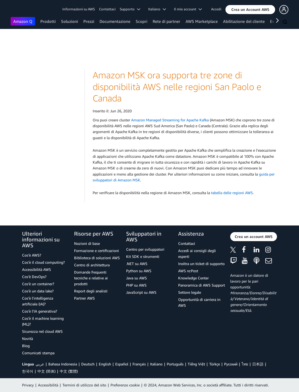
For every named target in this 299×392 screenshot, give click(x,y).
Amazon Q (22, 21)
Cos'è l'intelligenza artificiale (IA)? (37, 301)
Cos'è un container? (38, 284)
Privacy (28, 385)
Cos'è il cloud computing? (43, 262)
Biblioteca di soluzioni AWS (97, 257)
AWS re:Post (188, 271)
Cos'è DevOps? (34, 276)
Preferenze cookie (125, 385)
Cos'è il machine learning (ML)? (43, 321)
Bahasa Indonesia (62, 364)
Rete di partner (166, 21)
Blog (26, 345)
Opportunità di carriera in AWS (199, 302)
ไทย (245, 364)
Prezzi (88, 21)
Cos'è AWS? (31, 255)
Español (121, 364)
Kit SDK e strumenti (142, 256)
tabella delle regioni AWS (232, 192)
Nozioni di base (87, 243)
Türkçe (214, 364)
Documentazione (115, 21)
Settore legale (189, 292)
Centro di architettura (92, 265)
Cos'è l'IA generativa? (39, 311)
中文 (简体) (46, 371)
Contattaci (107, 9)
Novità (27, 338)
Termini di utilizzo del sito (84, 385)
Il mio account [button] (188, 9)
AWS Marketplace (202, 21)
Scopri (141, 21)
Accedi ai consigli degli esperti (197, 253)
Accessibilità (48, 385)
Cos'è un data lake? (38, 291)
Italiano (156, 364)
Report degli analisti (91, 291)
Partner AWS (84, 298)
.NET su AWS (136, 263)
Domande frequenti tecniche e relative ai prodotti (91, 278)
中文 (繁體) (69, 371)
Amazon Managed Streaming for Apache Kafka (170, 120)
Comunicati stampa (38, 353)
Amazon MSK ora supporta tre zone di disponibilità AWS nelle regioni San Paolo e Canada (177, 87)
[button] (250, 9)
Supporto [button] (130, 9)
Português (175, 364)
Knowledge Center (193, 278)
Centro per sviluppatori (145, 249)
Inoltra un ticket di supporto (201, 263)
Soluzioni (69, 21)
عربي (40, 364)
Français (139, 364)
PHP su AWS (136, 285)
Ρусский (230, 364)
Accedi (216, 9)
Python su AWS (138, 271)
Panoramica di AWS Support (201, 285)
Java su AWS (136, 278)
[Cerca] (285, 22)
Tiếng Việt (196, 364)
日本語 (257, 364)
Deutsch (88, 364)
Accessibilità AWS (36, 269)
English (105, 364)
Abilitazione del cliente (244, 21)
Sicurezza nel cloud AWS (42, 331)
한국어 (27, 371)
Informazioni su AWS (78, 9)
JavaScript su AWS (141, 292)
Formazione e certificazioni (96, 250)
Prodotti (48, 21)
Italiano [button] (157, 9)
